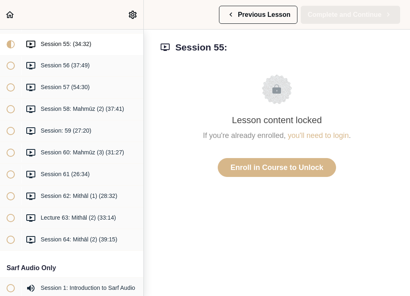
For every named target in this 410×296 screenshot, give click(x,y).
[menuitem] (133, 14)
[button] (10, 14)
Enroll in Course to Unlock (276, 167)
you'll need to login (318, 135)
